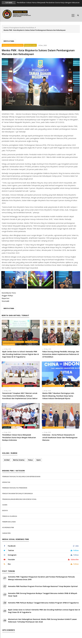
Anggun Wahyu (7, 295)
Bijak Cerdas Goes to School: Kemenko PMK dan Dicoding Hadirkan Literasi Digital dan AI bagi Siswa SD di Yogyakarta (44, 611)
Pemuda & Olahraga (9, 516)
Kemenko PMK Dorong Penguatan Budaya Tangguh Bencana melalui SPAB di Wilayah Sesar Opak (42, 594)
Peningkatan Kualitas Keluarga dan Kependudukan (21, 477)
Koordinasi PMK (30, 425)
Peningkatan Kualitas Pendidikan (22, 28)
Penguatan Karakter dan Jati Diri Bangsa (17, 494)
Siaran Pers (69, 344)
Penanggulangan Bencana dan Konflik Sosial (19, 499)
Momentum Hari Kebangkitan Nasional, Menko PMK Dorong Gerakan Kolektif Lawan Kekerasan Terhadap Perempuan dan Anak (42, 620)
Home (6, 28)
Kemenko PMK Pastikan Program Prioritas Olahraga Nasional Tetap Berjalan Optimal (43, 586)
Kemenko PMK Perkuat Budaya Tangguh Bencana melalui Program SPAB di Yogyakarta (43, 603)
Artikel (6, 460)
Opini (38, 460)
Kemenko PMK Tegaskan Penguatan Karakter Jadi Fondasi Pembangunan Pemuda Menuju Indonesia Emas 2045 (41, 578)
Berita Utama (9, 41)
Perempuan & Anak (30, 45)
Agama (4, 505)
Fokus (30, 460)
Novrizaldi (5, 301)
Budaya (5, 510)
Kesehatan (6, 482)
